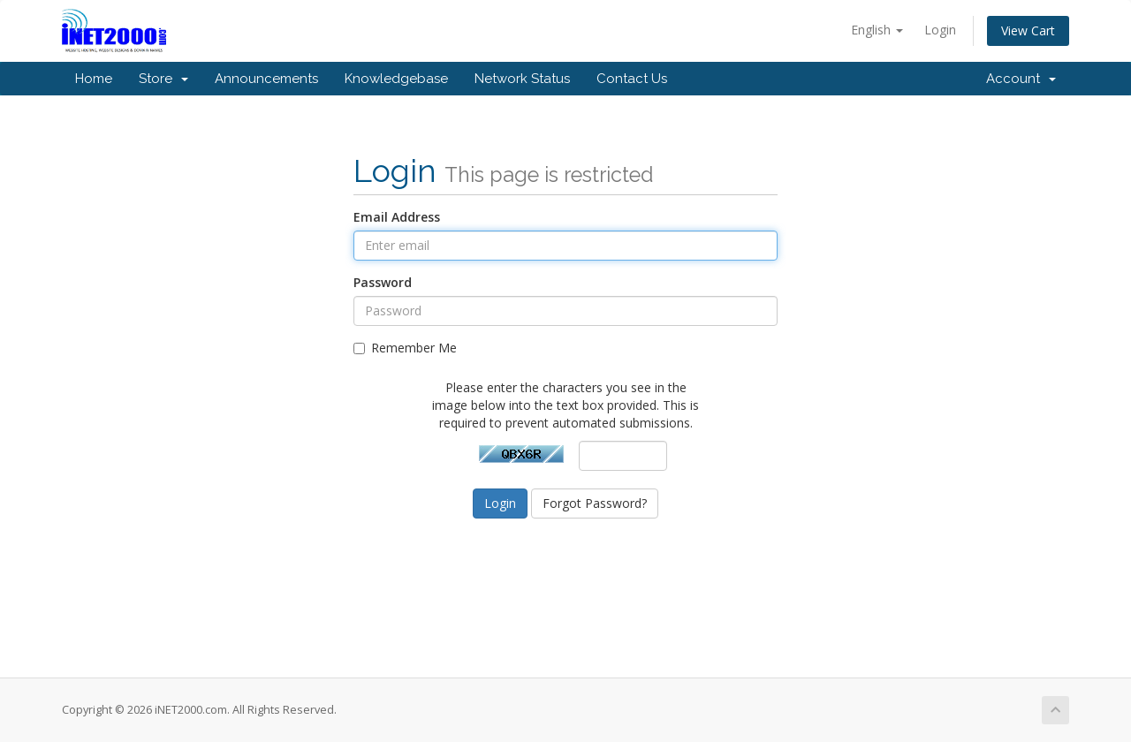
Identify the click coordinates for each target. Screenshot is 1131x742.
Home (93, 79)
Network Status (522, 79)
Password (382, 282)
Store (163, 79)
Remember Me (405, 347)
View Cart (1028, 30)
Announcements (266, 79)
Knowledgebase (396, 79)
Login (940, 29)
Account (1021, 79)
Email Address (396, 216)
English (877, 29)
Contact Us (631, 79)
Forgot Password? (595, 503)
